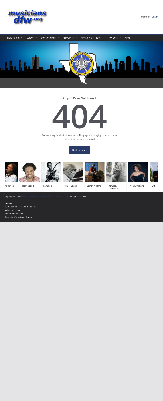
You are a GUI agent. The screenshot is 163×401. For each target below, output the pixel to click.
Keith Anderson (8, 186)
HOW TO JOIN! (13, 38)
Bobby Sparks (29, 186)
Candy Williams (138, 186)
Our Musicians (48, 38)
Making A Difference (91, 38)
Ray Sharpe (50, 186)
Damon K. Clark (95, 186)
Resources (68, 38)
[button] (21, 38)
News (127, 38)
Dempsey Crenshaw (114, 187)
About (30, 38)
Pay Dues (113, 38)
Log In (155, 16)
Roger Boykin (72, 186)
